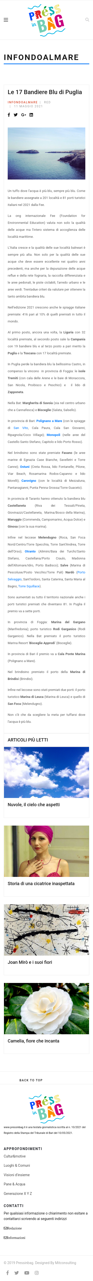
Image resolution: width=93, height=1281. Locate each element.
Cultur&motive (15, 1156)
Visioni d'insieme (17, 1175)
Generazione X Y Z (18, 1194)
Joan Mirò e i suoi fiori (30, 962)
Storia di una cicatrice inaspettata (41, 883)
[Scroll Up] (31, 1080)
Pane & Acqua (14, 1184)
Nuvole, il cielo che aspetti (34, 804)
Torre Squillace (29, 586)
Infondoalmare (23, 102)
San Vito (21, 428)
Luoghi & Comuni (17, 1165)
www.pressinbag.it (14, 1127)
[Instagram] (37, 1273)
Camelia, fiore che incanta (33, 1040)
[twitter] (16, 1273)
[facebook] (7, 1273)
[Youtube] (26, 1273)
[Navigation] (12, 20)
